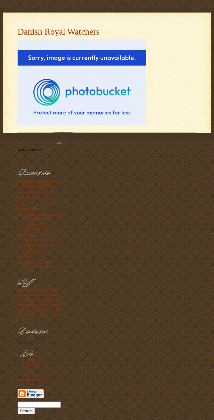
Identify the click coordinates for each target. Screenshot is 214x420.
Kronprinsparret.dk (37, 359)
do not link (32, 289)
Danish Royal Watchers (59, 31)
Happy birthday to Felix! (35, 246)
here (30, 337)
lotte (20, 161)
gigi (20, 156)
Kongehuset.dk (34, 364)
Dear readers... (29, 198)
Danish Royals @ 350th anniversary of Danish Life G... (37, 267)
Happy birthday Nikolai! (35, 192)
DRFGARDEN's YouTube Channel (33, 377)
